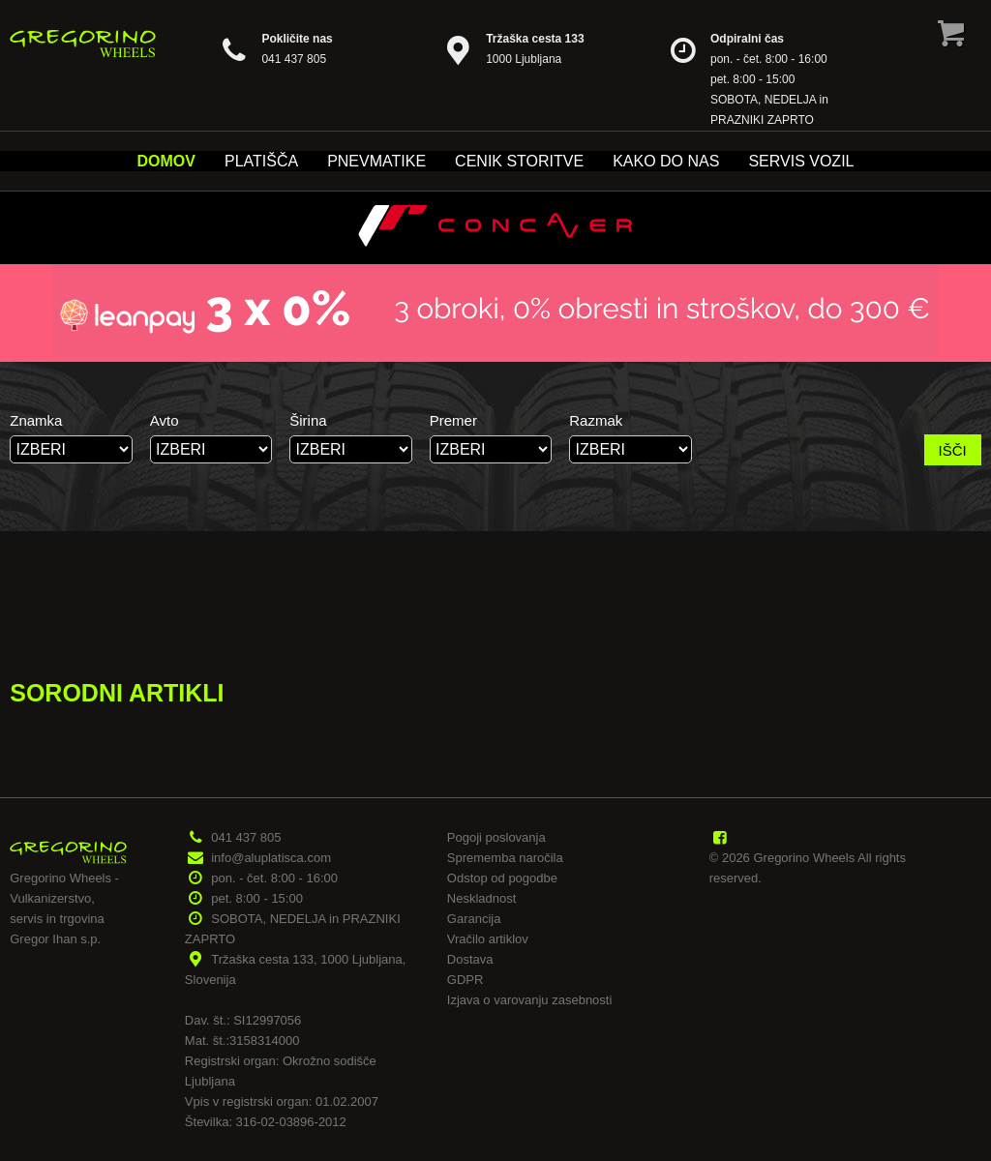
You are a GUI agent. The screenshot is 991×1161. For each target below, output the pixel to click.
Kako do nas (666, 161)
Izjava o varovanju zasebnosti (530, 1000)
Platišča (261, 161)
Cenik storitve (519, 161)
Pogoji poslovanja (496, 837)
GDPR (465, 979)
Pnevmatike (376, 161)
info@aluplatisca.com (271, 857)
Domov (166, 161)
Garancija (474, 918)
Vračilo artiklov (487, 939)
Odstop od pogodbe (502, 878)
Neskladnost (482, 898)
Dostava (470, 959)
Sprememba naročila (505, 857)
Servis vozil (801, 161)
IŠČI (953, 450)
